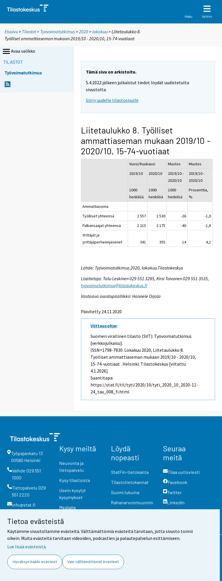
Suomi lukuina (125, 492)
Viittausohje (103, 326)
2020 (83, 31)
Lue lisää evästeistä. (27, 546)
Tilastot (29, 31)
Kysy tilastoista (74, 480)
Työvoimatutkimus (57, 31)
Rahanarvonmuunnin (132, 502)
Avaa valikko (18, 51)
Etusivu (11, 31)
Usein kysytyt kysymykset (72, 493)
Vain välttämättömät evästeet (93, 561)
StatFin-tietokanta (130, 472)
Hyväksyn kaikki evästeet (35, 561)
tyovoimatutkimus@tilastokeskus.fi (114, 285)
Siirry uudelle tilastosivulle (112, 100)
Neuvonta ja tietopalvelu (71, 466)
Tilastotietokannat (130, 482)
